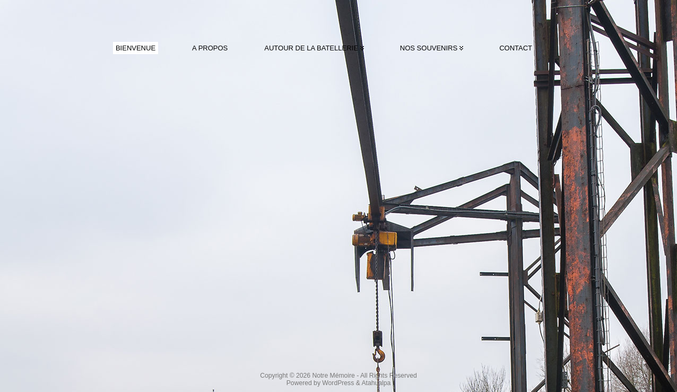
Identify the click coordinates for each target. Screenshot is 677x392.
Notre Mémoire (333, 375)
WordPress (338, 383)
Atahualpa (375, 383)
